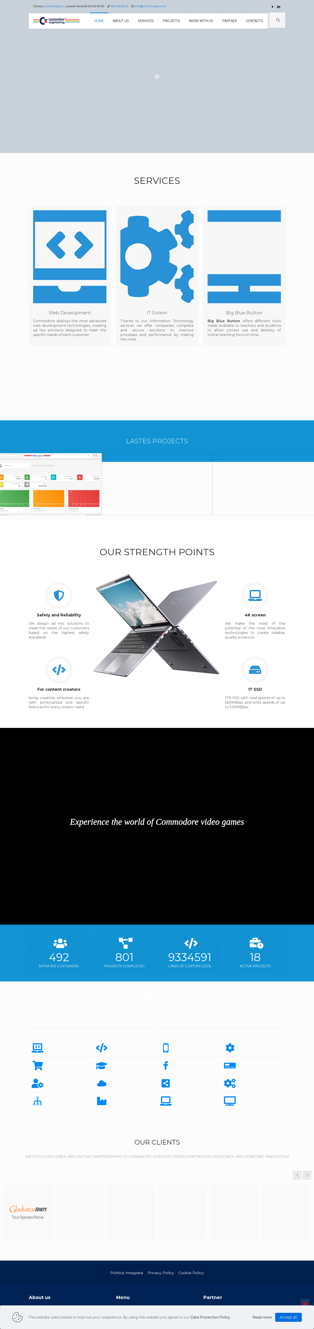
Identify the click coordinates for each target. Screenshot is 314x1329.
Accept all (288, 1317)
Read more (262, 1317)
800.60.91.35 (119, 6)
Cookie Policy (191, 1272)
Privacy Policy (161, 1272)
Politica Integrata (126, 1272)
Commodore (53, 6)
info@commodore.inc (150, 6)
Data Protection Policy (210, 1317)
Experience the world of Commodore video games (157, 822)
